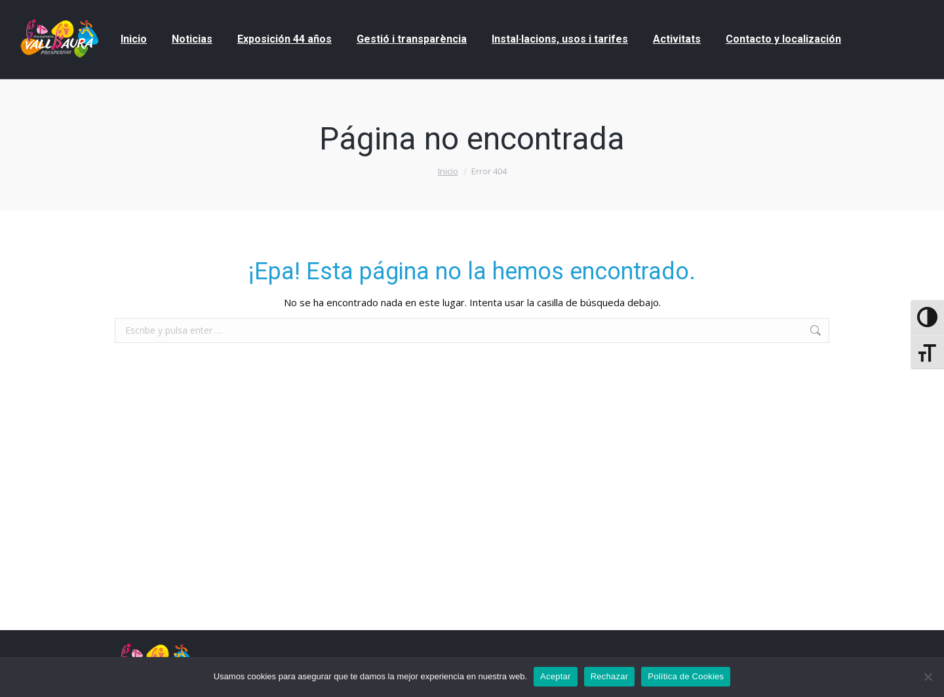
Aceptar (555, 676)
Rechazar (610, 676)
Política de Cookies (686, 676)
